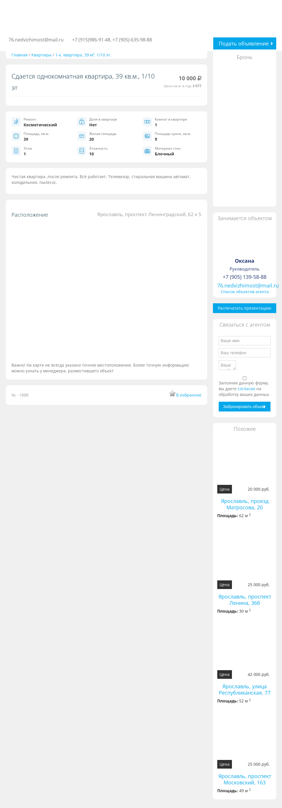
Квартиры (41, 55)
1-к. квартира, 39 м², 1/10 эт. (83, 55)
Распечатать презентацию (244, 308)
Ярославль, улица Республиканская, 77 (244, 689)
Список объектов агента (245, 291)
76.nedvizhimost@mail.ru (36, 40)
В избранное (188, 395)
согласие (247, 388)
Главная (20, 55)
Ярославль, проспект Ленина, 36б (244, 599)
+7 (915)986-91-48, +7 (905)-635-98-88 (112, 40)
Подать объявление (244, 43)
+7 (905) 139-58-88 (244, 276)
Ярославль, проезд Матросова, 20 (244, 504)
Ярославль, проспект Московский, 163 (244, 779)
